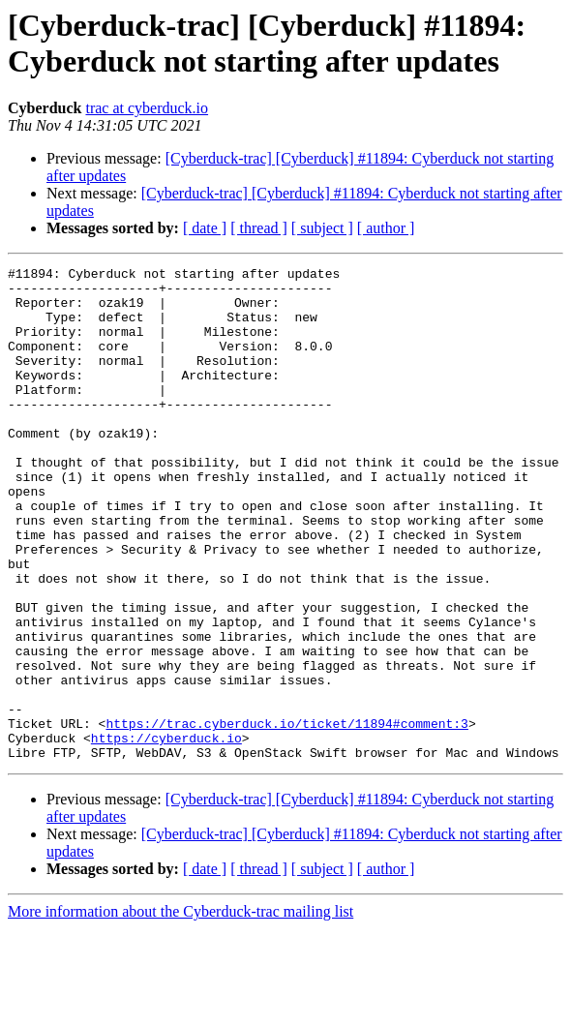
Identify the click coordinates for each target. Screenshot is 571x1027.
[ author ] (386, 228)
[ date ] (204, 228)
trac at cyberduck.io (146, 108)
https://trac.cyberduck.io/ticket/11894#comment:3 (286, 816)
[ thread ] (258, 228)
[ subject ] (322, 228)
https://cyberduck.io (166, 833)
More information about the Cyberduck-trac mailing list (180, 1010)
